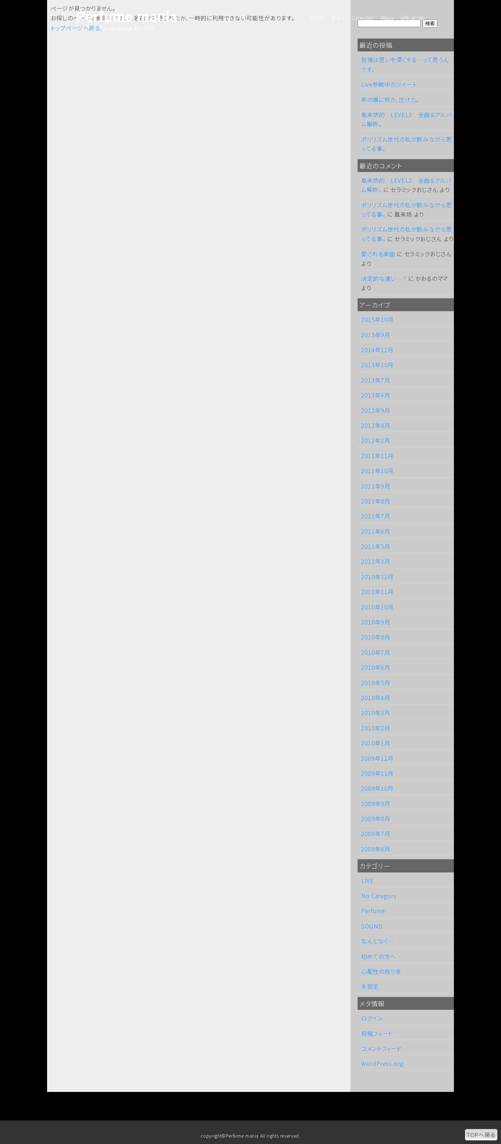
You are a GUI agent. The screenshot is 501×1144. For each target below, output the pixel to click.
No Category (379, 895)
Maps (387, 17)
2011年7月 (375, 516)
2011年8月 (375, 501)
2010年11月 (377, 591)
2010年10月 (377, 607)
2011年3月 (375, 561)
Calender (363, 17)
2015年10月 (377, 319)
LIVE (367, 880)
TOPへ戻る (481, 1134)
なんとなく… (377, 941)
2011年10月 (377, 470)
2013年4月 (375, 395)
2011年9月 (375, 486)
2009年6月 (375, 849)
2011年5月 (375, 546)
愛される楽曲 (378, 253)
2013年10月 (377, 364)
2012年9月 (375, 410)
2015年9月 (375, 334)
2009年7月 (375, 833)
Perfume (373, 910)
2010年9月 (375, 622)
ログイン (372, 1018)
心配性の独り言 (381, 971)
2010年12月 (377, 576)
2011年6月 (375, 531)
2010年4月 (375, 697)
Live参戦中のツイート (389, 84)
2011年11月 (377, 455)
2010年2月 (375, 728)
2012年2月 (375, 440)
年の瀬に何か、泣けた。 (390, 99)
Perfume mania (126, 17)
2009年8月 (375, 818)
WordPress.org (382, 1063)
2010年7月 (375, 652)
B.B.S (338, 17)
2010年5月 (375, 682)
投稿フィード (377, 1033)
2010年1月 (375, 743)
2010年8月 (375, 637)
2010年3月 (375, 712)
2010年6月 (375, 667)
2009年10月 (377, 788)
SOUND (371, 926)
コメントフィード (381, 1048)
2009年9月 (375, 803)
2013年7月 (375, 380)
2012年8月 (375, 425)
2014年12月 (377, 349)
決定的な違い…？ (383, 278)
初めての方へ (378, 956)
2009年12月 (377, 758)
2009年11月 (377, 773)
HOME (317, 17)
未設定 (370, 986)
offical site (412, 17)
